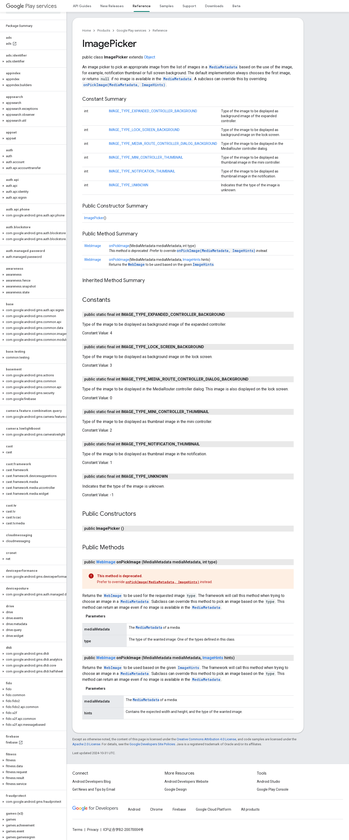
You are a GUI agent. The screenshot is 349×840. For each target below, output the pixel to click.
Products (103, 30)
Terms (77, 830)
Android (134, 809)
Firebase (179, 809)
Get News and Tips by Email (93, 789)
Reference (160, 30)
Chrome (156, 809)
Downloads (214, 6)
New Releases (112, 6)
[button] (32, 61)
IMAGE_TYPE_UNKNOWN (128, 185)
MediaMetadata (223, 67)
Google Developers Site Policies (152, 744)
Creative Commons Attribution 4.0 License (206, 739)
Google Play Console (272, 789)
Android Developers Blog (91, 781)
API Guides (82, 6)
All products (250, 809)
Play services (31, 6)
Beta (236, 6)
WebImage (92, 246)
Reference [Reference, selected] (142, 6)
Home (86, 30)
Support (189, 6)
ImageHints (192, 260)
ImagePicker (94, 218)
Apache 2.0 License (86, 744)
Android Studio (268, 781)
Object (149, 57)
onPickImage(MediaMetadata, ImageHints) (124, 84)
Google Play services (131, 30)
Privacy (93, 830)
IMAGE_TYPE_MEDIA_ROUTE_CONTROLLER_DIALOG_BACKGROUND (163, 144)
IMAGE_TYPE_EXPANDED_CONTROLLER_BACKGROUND (153, 111)
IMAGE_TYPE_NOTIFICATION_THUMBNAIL (142, 171)
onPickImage (119, 246)
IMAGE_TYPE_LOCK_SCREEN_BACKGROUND (144, 130)
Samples (167, 6)
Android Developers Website (186, 781)
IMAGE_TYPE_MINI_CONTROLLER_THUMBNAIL (146, 157)
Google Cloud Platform (213, 809)
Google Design (175, 789)
